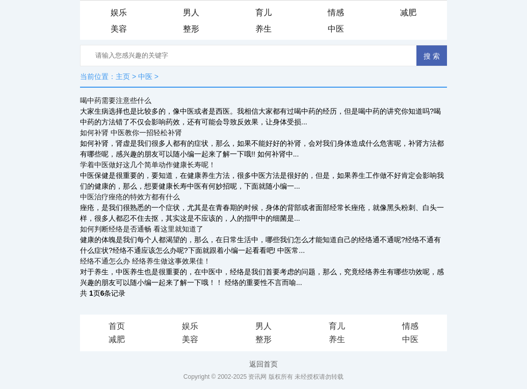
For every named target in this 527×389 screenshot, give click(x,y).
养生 (263, 28)
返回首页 (263, 364)
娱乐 (119, 12)
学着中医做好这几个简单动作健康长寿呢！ (148, 165)
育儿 (263, 12)
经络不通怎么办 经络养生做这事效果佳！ (145, 261)
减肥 (408, 12)
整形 (191, 28)
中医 (336, 28)
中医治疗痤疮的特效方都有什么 (130, 197)
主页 (123, 76)
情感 (336, 12)
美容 (119, 28)
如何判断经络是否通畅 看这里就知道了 (141, 229)
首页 (117, 326)
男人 (191, 12)
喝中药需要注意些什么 (115, 100)
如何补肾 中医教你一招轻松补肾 (131, 132)
